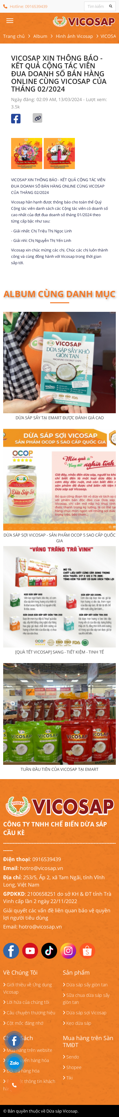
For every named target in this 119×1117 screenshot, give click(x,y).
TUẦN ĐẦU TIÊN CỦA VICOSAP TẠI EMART (59, 769)
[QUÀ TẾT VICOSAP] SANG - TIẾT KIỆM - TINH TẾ (59, 652)
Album (40, 36)
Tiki (68, 1078)
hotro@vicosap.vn (41, 868)
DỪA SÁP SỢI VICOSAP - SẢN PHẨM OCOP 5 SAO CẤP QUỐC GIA (59, 538)
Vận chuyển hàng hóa (26, 1060)
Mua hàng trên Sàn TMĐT (88, 1041)
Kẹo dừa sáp (77, 1023)
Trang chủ (14, 36)
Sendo (71, 1057)
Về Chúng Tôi (20, 972)
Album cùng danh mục (59, 294)
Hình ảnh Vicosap (74, 36)
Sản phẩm (76, 972)
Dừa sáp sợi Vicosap (84, 1013)
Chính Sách (18, 1038)
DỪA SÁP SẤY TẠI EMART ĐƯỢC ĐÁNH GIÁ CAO (60, 418)
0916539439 (36, 6)
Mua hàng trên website (27, 1050)
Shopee (72, 1067)
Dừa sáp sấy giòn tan (85, 985)
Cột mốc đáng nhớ (23, 1023)
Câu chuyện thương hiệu (29, 1013)
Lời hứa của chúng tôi (26, 1002)
